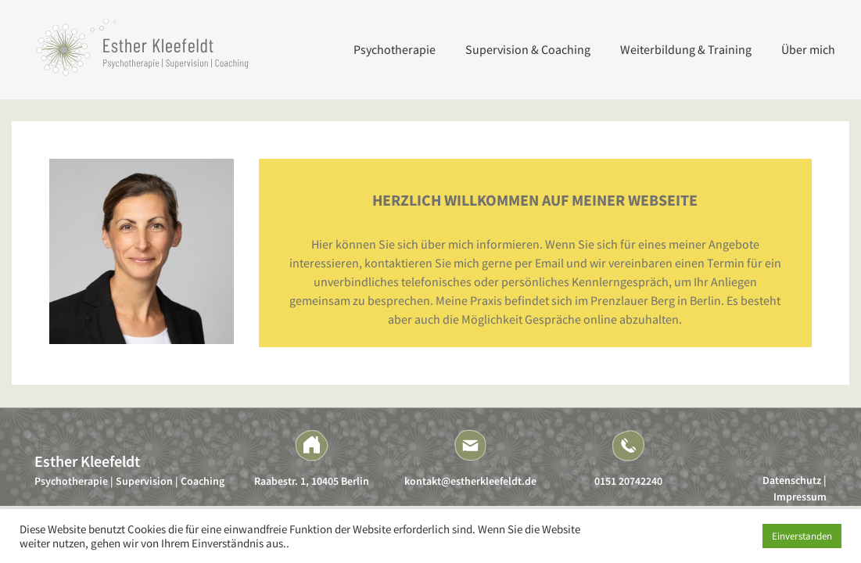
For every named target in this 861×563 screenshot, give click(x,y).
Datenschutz (791, 480)
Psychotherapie (394, 49)
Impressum (800, 496)
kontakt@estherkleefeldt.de (470, 481)
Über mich (808, 49)
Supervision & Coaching (527, 49)
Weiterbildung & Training (686, 49)
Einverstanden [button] (802, 536)
